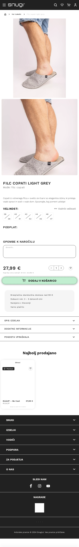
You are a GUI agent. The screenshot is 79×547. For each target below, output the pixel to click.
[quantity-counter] (56, 268)
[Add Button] (61, 268)
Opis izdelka (39, 320)
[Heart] (62, 5)
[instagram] (39, 486)
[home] (5, 14)
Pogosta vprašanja (39, 337)
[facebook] (31, 486)
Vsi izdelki (16, 14)
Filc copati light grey (36, 14)
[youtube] (48, 486)
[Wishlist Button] (70, 268)
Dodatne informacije (39, 328)
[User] (75, 5)
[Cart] (68, 5)
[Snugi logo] (16, 5)
